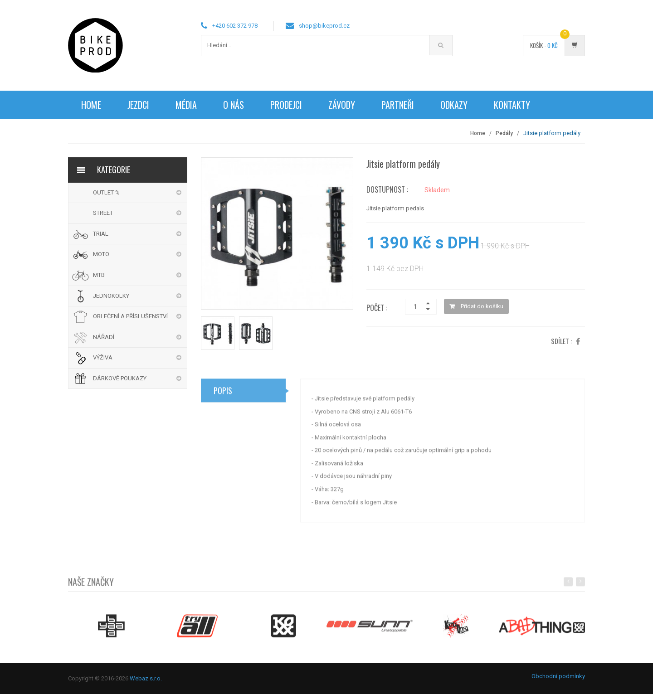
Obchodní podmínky (558, 676)
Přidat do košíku (476, 306)
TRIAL (100, 233)
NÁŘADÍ (103, 337)
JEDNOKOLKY (111, 295)
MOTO (101, 254)
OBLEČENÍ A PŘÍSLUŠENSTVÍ (130, 316)
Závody (341, 105)
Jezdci (138, 105)
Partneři (397, 105)
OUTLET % (106, 192)
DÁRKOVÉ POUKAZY (119, 378)
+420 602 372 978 (235, 25)
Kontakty (512, 105)
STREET (103, 212)
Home (91, 105)
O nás (233, 105)
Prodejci (286, 105)
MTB (99, 275)
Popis (223, 393)
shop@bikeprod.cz (324, 25)
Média (186, 105)
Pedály (504, 133)
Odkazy (454, 105)
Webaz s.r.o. (146, 678)
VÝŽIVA (102, 357)
